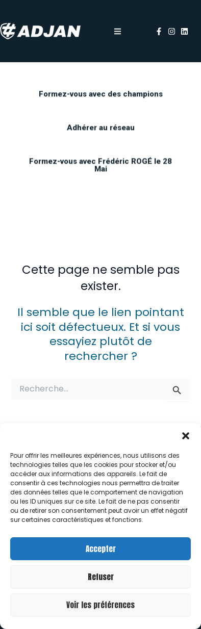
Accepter (101, 549)
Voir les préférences (100, 605)
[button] (186, 436)
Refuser (101, 577)
